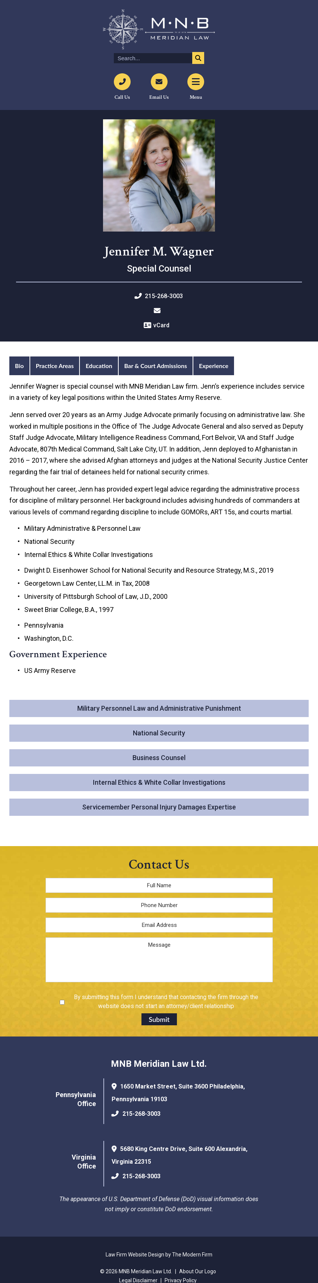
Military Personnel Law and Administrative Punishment (159, 708)
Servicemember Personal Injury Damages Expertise (159, 807)
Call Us (122, 97)
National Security (159, 733)
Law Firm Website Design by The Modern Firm (159, 1255)
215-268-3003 (164, 296)
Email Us (159, 97)
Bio (19, 365)
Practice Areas (55, 365)
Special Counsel (159, 268)
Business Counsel (159, 758)
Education (98, 365)
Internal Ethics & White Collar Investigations (159, 782)
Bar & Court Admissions (155, 365)
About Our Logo (197, 1271)
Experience (213, 365)
